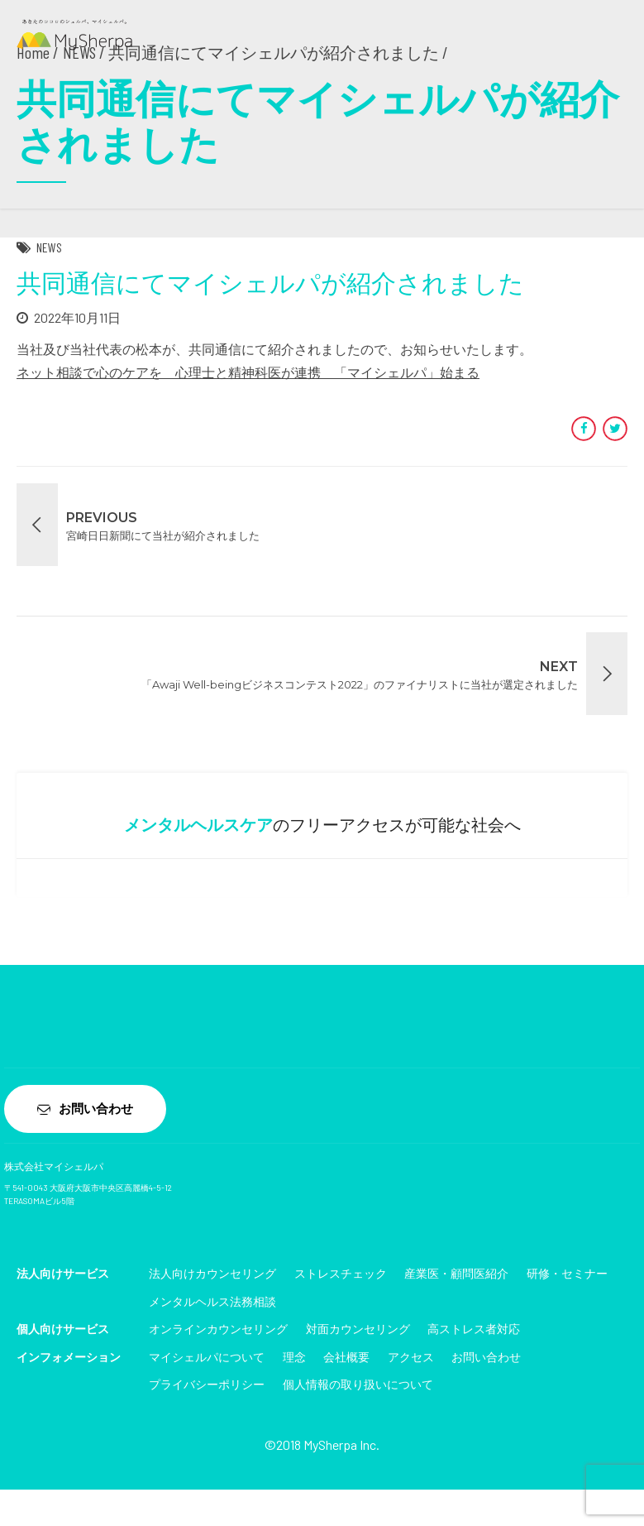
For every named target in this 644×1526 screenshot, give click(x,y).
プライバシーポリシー (207, 1387)
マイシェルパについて (207, 1358)
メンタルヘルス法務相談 (212, 1303)
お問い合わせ (486, 1358)
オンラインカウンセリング (218, 1330)
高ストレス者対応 (473, 1330)
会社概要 (346, 1358)
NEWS (49, 247)
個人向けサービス (63, 1330)
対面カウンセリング (358, 1330)
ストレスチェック (340, 1275)
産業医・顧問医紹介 (456, 1275)
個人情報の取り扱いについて (358, 1387)
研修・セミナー (567, 1275)
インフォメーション (69, 1358)
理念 (294, 1358)
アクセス (411, 1358)
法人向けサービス (63, 1275)
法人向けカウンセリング (212, 1275)
